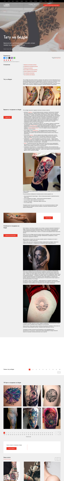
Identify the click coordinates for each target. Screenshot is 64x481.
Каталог (5, 11)
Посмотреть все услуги (7, 459)
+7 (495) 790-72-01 (34, 4)
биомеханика (35, 130)
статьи (45, 1)
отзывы (31, 1)
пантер (32, 125)
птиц (30, 138)
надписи (31, 135)
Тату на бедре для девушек (29, 74)
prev (56, 433)
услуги (9, 1)
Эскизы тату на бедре (28, 68)
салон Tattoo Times (57, 58)
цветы (25, 143)
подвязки (30, 112)
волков (37, 127)
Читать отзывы (48, 217)
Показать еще (28, 436)
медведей (33, 127)
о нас (5, 1)
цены (13, 1)
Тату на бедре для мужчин (29, 72)
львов (29, 127)
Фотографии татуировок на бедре (30, 69)
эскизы (26, 1)
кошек (35, 125)
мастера (17, 1)
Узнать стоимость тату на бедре (30, 71)
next (59, 433)
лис (30, 125)
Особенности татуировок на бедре (31, 66)
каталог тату (51, 1)
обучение (35, 1)
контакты (40, 1)
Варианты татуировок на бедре (30, 64)
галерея (21, 1)
